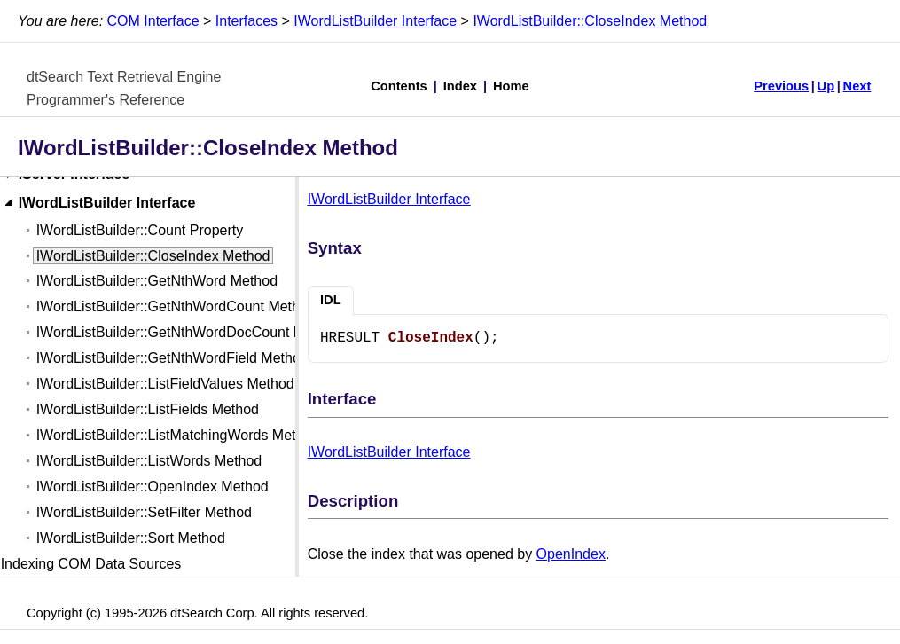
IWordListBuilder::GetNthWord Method (157, 280)
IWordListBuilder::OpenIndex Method (152, 486)
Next (857, 86)
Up (826, 86)
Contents (399, 86)
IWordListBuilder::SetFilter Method (144, 512)
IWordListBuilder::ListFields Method (147, 409)
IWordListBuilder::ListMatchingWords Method (178, 435)
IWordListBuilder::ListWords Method (149, 460)
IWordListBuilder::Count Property (140, 230)
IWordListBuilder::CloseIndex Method (590, 20)
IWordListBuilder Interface (375, 20)
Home (511, 86)
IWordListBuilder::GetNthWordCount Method (176, 306)
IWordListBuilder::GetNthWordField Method (172, 357)
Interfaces (246, 20)
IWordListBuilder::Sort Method (130, 538)
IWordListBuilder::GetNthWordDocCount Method (188, 332)
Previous (781, 86)
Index (460, 86)
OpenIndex (571, 554)
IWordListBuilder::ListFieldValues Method (165, 383)
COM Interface (153, 20)
